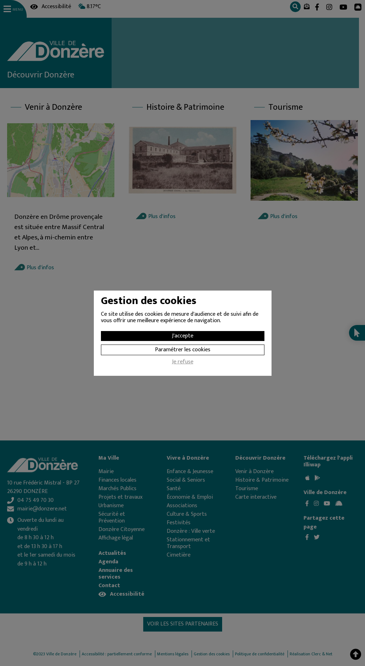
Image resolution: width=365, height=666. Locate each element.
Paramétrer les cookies (182, 349)
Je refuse (182, 363)
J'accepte (182, 336)
